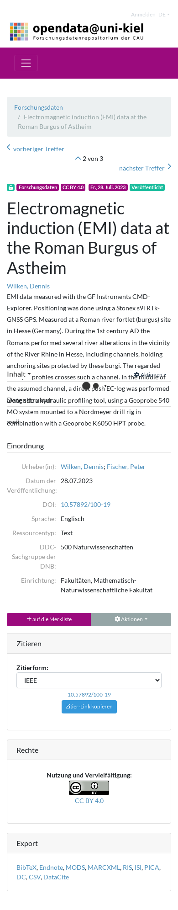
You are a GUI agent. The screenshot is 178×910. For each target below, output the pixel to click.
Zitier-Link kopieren (89, 706)
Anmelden (143, 14)
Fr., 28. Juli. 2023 (108, 187)
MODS (75, 867)
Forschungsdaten (38, 107)
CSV (35, 877)
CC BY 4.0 (73, 187)
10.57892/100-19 (85, 504)
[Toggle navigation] (26, 63)
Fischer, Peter (126, 466)
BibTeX (26, 867)
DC (21, 877)
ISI (138, 867)
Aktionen (148, 374)
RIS (127, 867)
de (162, 14)
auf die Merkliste (49, 619)
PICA (151, 867)
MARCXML (104, 867)
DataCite (56, 877)
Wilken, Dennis (28, 286)
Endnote (51, 867)
